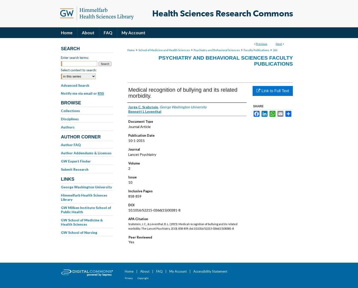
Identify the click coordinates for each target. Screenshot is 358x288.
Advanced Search (75, 85)
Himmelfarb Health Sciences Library (84, 197)
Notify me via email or (82, 93)
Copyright (143, 278)
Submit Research (75, 169)
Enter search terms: (75, 58)
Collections (70, 111)
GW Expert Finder (76, 161)
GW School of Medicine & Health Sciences (82, 222)
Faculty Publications (256, 50)
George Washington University (86, 187)
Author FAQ (71, 145)
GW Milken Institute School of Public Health (86, 210)
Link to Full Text (272, 91)
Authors (68, 127)
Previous (261, 43)
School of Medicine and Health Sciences (164, 50)
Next (279, 43)
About (144, 271)
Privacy (129, 278)
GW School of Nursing (79, 232)
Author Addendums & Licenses (86, 153)
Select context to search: (78, 70)
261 (275, 50)
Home (131, 50)
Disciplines (70, 119)
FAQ (159, 271)
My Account (178, 271)
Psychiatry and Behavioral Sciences (217, 50)
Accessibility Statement (210, 271)
